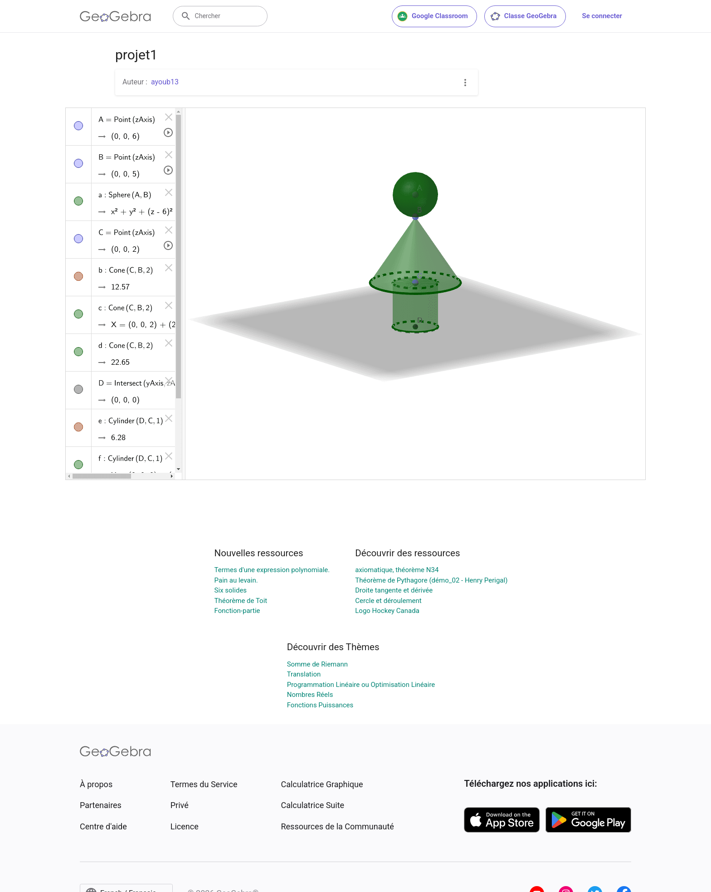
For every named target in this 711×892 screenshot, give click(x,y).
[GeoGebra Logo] (115, 16)
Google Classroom (432, 16)
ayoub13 (165, 82)
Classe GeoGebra (523, 16)
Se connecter (602, 16)
